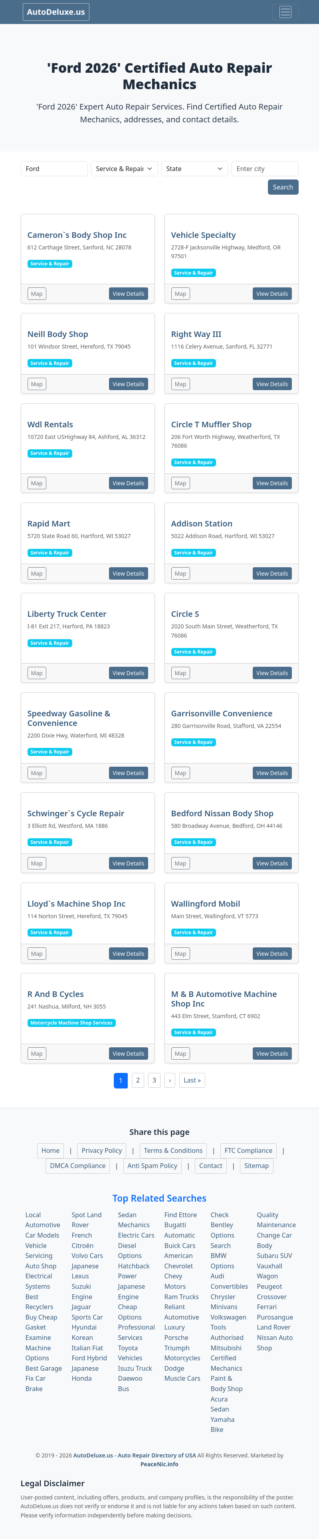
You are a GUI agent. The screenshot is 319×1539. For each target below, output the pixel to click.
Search (283, 187)
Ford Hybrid (89, 1358)
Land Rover (274, 1327)
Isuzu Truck (135, 1368)
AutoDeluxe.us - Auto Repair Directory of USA (135, 1455)
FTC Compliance (249, 1150)
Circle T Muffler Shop (211, 424)
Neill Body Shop (58, 334)
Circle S (185, 613)
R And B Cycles (56, 994)
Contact (210, 1165)
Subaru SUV (274, 1255)
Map (37, 293)
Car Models (42, 1235)
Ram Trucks (181, 1296)
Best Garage (44, 1368)
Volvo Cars (87, 1255)
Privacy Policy (101, 1150)
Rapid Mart (49, 523)
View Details (128, 293)
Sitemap (256, 1165)
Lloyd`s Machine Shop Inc (77, 903)
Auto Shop (41, 1266)
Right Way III (196, 334)
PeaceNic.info (159, 1464)
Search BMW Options (222, 1255)
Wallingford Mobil (205, 903)
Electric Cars (136, 1235)
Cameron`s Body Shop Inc (77, 234)
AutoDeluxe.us (56, 11)
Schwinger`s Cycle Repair (76, 813)
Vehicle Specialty (203, 234)
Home (51, 1150)
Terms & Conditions (173, 1150)
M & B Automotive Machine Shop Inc (224, 999)
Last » (192, 1080)
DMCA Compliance (77, 1165)
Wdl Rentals (50, 424)
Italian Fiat (87, 1348)
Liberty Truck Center (67, 613)
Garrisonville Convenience (222, 713)
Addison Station (202, 523)
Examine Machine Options (38, 1347)
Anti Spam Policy (152, 1165)
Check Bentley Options (222, 1225)
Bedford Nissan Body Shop (222, 813)
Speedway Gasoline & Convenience (69, 718)
